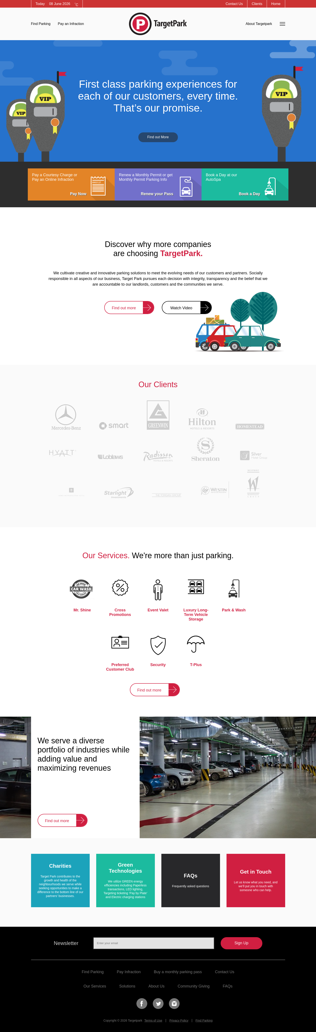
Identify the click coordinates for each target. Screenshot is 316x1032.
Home (276, 4)
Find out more (124, 308)
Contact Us (234, 4)
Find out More (158, 137)
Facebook (141, 1003)
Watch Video (181, 308)
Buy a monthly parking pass (178, 972)
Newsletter (66, 943)
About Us (156, 986)
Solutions (127, 986)
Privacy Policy (178, 1020)
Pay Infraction (129, 972)
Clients (257, 4)
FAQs (227, 986)
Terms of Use (153, 1020)
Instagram (174, 1003)
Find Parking (41, 24)
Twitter (158, 1003)
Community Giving (194, 986)
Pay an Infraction (71, 24)
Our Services (94, 986)
